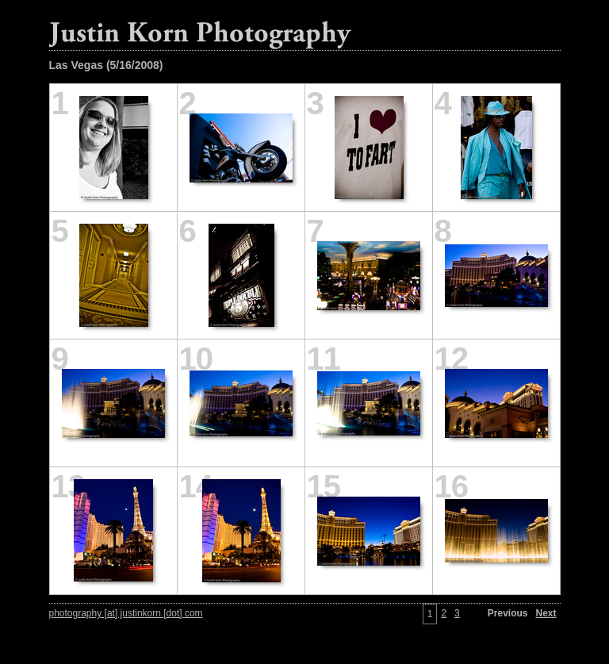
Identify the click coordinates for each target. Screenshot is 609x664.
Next (545, 613)
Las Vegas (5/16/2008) (106, 65)
